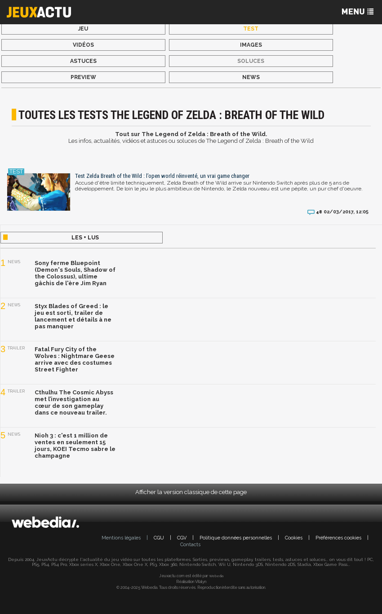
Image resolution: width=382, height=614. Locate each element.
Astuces (83, 61)
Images (251, 45)
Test (250, 29)
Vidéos (83, 45)
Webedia (216, 576)
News (251, 77)
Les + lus (85, 237)
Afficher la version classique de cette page (191, 492)
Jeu (83, 29)
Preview (83, 77)
